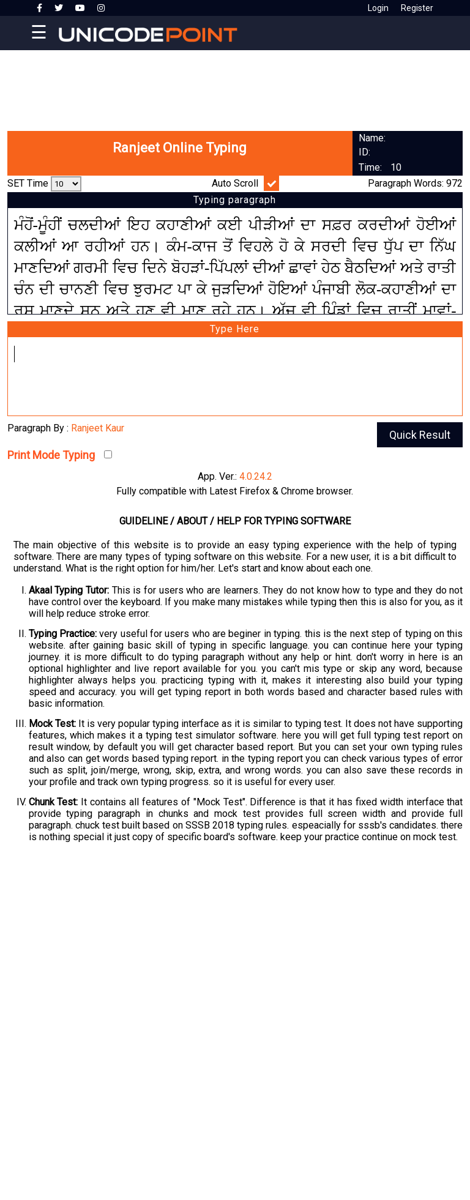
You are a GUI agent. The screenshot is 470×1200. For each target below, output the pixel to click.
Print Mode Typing (51, 455)
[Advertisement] (235, 85)
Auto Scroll (235, 183)
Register (417, 8)
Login (378, 8)
